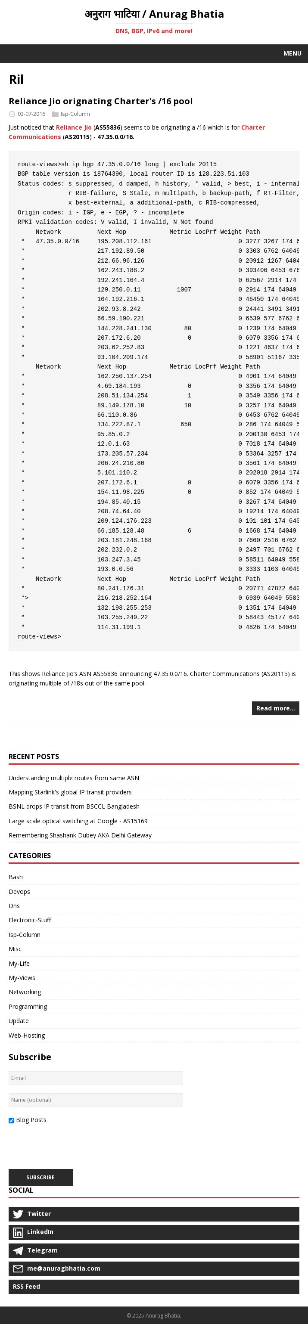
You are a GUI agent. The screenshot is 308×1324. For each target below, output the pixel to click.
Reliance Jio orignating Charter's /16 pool (101, 101)
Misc (15, 949)
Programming (28, 1006)
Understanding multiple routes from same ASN (74, 778)
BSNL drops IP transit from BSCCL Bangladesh (74, 806)
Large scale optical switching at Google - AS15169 (78, 821)
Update (19, 1021)
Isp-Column (75, 114)
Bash (16, 877)
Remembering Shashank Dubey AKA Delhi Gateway (80, 835)
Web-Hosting (27, 1035)
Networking (25, 992)
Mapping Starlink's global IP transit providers (70, 792)
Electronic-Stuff (30, 920)
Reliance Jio (74, 127)
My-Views (22, 978)
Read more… (275, 708)
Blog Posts (31, 1120)
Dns (14, 906)
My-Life (19, 963)
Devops (19, 891)
